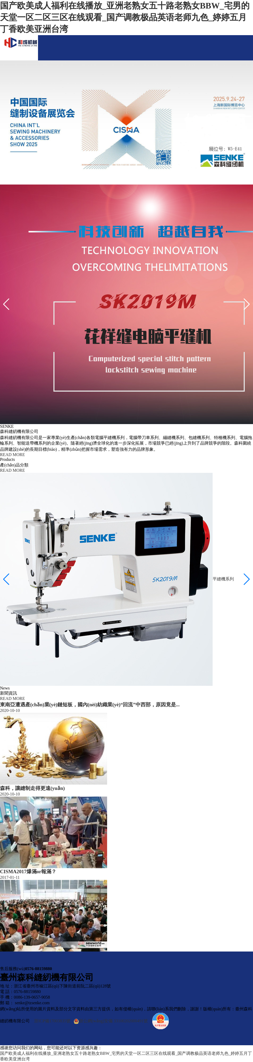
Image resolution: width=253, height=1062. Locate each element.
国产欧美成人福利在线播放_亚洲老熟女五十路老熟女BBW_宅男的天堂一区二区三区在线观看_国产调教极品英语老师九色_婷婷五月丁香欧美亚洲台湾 (125, 17)
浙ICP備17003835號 (52, 1021)
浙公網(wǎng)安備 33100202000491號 (111, 1021)
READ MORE (12, 454)
